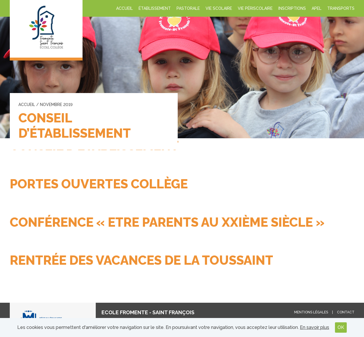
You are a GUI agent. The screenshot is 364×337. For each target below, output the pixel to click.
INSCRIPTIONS (292, 8)
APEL (316, 8)
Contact (346, 312)
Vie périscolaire (255, 8)
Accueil (124, 8)
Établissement (155, 8)
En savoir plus (314, 327)
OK (341, 327)
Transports (341, 8)
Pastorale (188, 8)
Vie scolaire (219, 8)
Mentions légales (311, 312)
